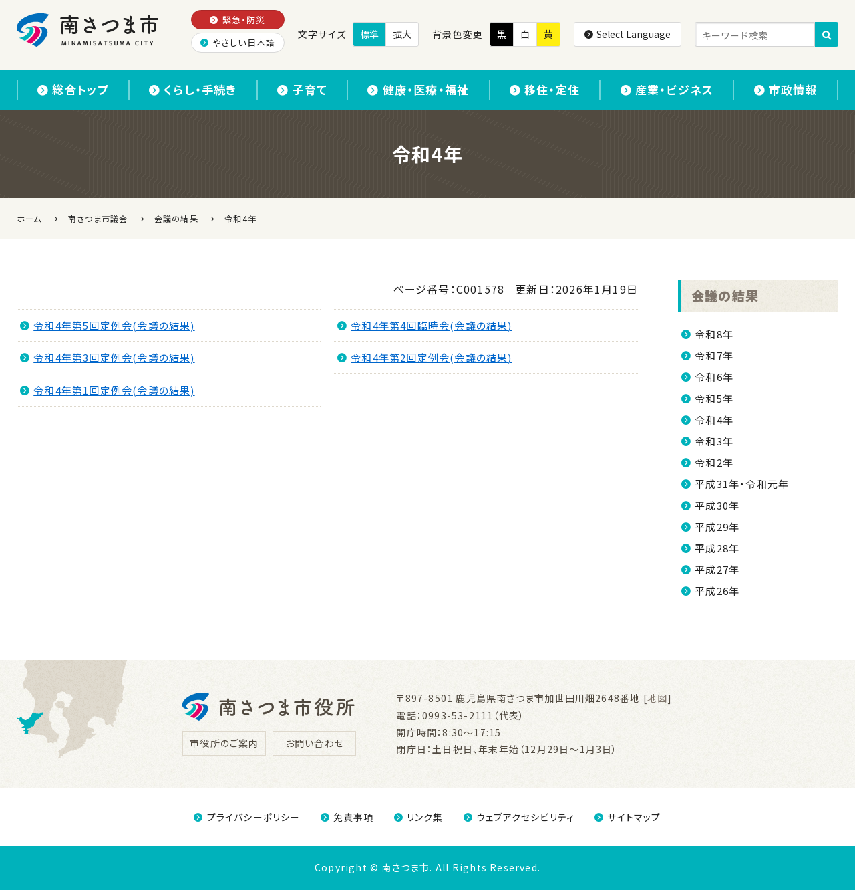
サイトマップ (627, 817)
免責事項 (347, 817)
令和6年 (714, 377)
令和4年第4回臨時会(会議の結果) (424, 325)
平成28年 (717, 548)
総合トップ (72, 89)
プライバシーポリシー (247, 817)
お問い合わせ (314, 743)
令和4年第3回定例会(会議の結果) (107, 357)
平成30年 (717, 505)
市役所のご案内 (224, 743)
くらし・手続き (193, 89)
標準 (369, 34)
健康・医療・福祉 (418, 89)
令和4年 (714, 420)
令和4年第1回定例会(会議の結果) (107, 390)
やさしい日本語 (238, 42)
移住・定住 (545, 89)
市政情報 (786, 89)
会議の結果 (725, 295)
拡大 (402, 34)
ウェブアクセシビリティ (519, 817)
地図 (657, 698)
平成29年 (717, 527)
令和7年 (714, 355)
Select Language (627, 34)
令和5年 (714, 398)
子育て (302, 89)
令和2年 (714, 462)
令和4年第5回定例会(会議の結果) (107, 325)
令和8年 (714, 334)
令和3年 (714, 441)
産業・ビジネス (667, 89)
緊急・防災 (237, 19)
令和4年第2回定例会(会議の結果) (424, 357)
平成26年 (717, 591)
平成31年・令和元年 (742, 484)
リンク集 (419, 817)
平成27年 (717, 569)
